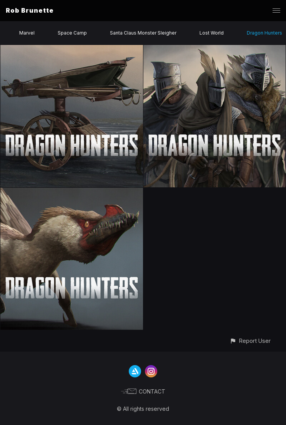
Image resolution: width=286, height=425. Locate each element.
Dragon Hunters (264, 33)
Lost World (212, 33)
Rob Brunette (30, 10)
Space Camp (72, 33)
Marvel (27, 33)
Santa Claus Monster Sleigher (143, 33)
